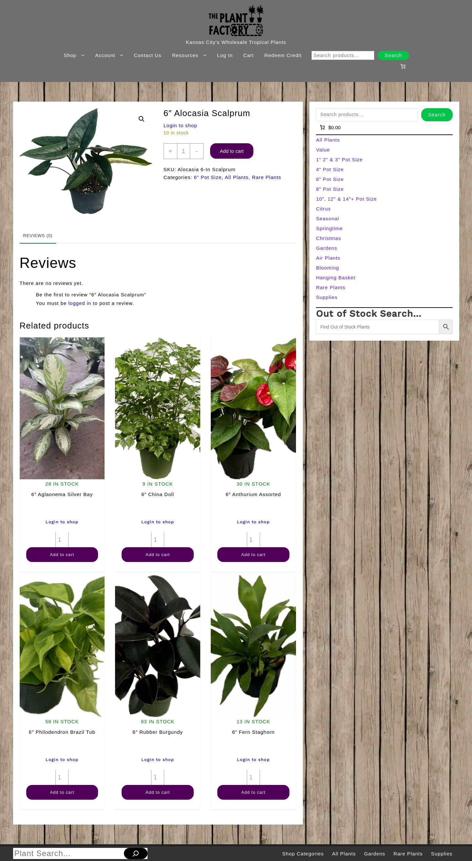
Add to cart (232, 151)
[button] (142, 119)
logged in (80, 303)
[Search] (136, 853)
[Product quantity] (183, 151)
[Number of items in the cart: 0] (403, 66)
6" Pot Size (208, 177)
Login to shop (180, 125)
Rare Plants (266, 177)
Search (393, 55)
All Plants (237, 177)
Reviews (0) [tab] (37, 235)
